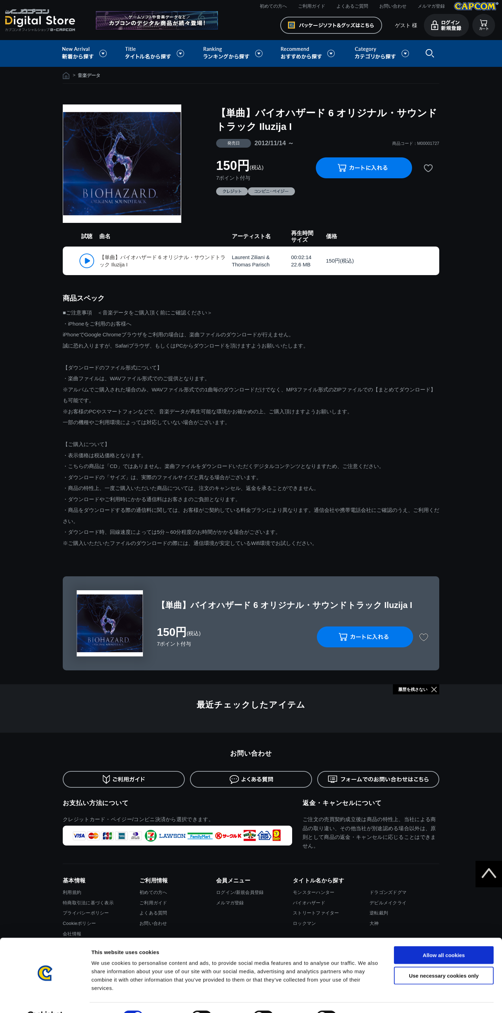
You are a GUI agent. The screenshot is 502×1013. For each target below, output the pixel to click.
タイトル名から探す (155, 53)
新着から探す (89, 53)
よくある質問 (153, 912)
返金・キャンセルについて (342, 803)
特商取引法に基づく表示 (88, 902)
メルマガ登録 (431, 6)
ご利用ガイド (311, 6)
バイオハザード (309, 902)
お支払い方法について (96, 803)
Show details (366, 999)
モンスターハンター (313, 892)
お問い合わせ (392, 6)
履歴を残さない (412, 689)
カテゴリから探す (381, 53)
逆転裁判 (379, 912)
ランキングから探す (234, 53)
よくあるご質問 (352, 6)
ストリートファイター (316, 912)
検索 (428, 53)
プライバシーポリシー (86, 912)
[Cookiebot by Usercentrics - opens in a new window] (45, 999)
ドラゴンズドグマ (388, 892)
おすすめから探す (309, 53)
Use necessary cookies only (444, 958)
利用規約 (72, 892)
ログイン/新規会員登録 (240, 892)
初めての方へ (273, 6)
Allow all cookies (444, 938)
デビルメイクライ (388, 902)
